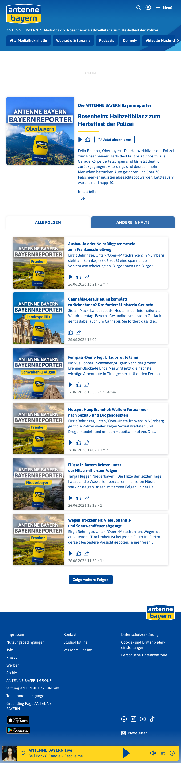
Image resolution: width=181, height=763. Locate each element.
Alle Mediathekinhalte (28, 40)
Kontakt (70, 634)
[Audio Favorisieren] (23, 753)
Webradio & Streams (73, 40)
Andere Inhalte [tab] (133, 222)
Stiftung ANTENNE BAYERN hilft (32, 688)
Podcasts (106, 40)
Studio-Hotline (76, 642)
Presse (11, 657)
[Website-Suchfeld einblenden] (138, 8)
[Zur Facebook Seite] (124, 719)
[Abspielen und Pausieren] (126, 753)
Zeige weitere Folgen (90, 579)
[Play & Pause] (79, 139)
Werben (13, 665)
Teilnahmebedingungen (26, 695)
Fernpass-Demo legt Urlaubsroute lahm (103, 357)
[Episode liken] (87, 139)
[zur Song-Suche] (162, 753)
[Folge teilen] (86, 277)
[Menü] (164, 8)
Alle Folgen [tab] (48, 222)
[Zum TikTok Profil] (152, 719)
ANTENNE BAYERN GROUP (29, 680)
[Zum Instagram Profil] (133, 719)
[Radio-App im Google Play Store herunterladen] (33, 730)
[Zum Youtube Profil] (143, 719)
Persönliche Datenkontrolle (144, 655)
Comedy (130, 40)
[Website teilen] (82, 199)
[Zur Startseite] (160, 620)
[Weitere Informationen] (172, 753)
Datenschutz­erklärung (140, 634)
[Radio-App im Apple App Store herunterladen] (33, 720)
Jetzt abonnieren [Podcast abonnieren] (114, 139)
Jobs (10, 650)
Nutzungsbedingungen (25, 642)
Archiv (11, 673)
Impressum (15, 634)
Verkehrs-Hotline (78, 650)
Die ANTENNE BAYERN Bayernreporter (114, 105)
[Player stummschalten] (153, 753)
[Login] (148, 7)
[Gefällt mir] (78, 277)
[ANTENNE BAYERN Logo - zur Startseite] (23, 14)
